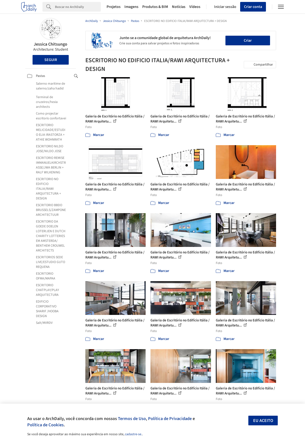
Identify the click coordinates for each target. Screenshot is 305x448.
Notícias (178, 7)
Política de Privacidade (170, 418)
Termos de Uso (132, 418)
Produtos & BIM (155, 7)
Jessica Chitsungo (50, 44)
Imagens (131, 7)
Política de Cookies (45, 425)
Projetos (114, 7)
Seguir (50, 59)
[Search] (78, 7)
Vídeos (194, 7)
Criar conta (253, 6)
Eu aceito (263, 421)
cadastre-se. (133, 434)
